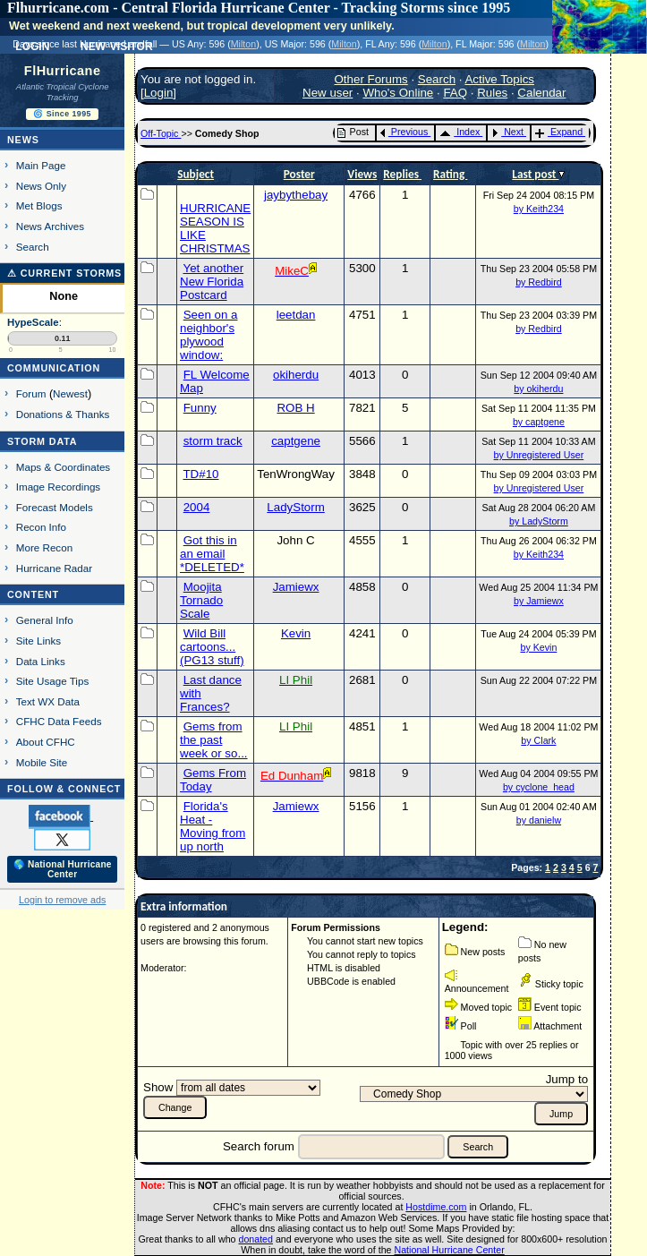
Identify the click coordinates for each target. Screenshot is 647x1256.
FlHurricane (62, 71)
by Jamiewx (539, 600)
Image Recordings (58, 486)
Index (459, 131)
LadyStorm (295, 507)
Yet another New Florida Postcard (211, 281)
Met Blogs (39, 205)
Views (362, 174)
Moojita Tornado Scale (201, 600)
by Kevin (538, 647)
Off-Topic (160, 133)
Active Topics (499, 79)
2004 (196, 507)
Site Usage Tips (52, 681)
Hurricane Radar (54, 568)
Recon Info (41, 527)
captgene (295, 441)
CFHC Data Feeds (59, 721)
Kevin (296, 633)
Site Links (38, 640)
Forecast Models (54, 507)
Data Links (40, 661)
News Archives (50, 226)
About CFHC (45, 742)
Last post (535, 174)
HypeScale (33, 322)
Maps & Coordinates (63, 467)
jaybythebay (296, 194)
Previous (404, 131)
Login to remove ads (62, 899)
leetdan (296, 314)
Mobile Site (42, 762)
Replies (402, 174)
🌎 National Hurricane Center (62, 869)
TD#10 (200, 474)
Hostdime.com (435, 1206)
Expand (558, 131)
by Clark (538, 740)
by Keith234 (539, 208)
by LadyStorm (538, 521)
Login (159, 92)
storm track (213, 441)
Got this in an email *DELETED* (212, 554)
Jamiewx (296, 587)
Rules (492, 92)
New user (327, 92)
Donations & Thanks (63, 414)
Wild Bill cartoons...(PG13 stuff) (212, 647)
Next (507, 131)
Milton (243, 43)
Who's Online (397, 92)
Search (32, 246)
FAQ (455, 92)
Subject (195, 174)
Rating (450, 174)
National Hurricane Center (450, 1249)
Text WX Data (48, 701)
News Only (41, 186)
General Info (44, 620)
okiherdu (296, 374)
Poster (299, 174)
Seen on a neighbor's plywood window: (208, 335)
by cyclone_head (539, 787)
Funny (200, 407)
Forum (31, 393)
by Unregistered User (539, 454)
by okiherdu (538, 388)
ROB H (295, 407)
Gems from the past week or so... (214, 740)
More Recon (44, 547)
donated (255, 1239)
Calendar (541, 92)
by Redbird (538, 282)
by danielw (538, 820)
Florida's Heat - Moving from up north (212, 826)
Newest (70, 393)
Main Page (41, 165)
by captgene (539, 421)
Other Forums (370, 79)
